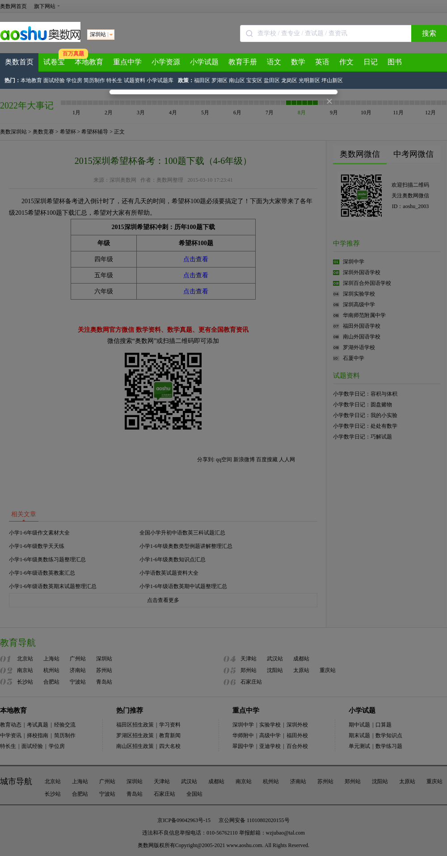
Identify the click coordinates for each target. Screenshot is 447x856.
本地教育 (89, 62)
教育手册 (242, 62)
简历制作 (95, 80)
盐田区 (272, 80)
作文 (346, 62)
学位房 (75, 80)
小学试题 (204, 62)
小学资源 (166, 62)
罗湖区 (219, 80)
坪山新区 (332, 80)
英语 (322, 62)
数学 (298, 62)
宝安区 (254, 80)
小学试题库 (160, 80)
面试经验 (54, 80)
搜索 (429, 33)
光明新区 (309, 80)
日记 (370, 62)
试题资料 (135, 80)
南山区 (237, 80)
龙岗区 (289, 80)
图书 (395, 62)
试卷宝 (54, 62)
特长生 (115, 80)
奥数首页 (19, 62)
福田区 (202, 80)
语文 (274, 62)
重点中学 (127, 62)
